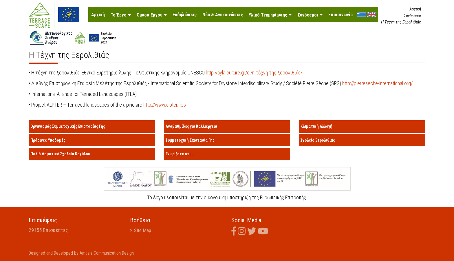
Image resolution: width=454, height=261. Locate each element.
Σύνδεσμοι (307, 15)
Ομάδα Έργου (149, 15)
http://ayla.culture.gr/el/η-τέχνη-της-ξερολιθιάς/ (254, 73)
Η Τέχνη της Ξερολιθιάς (401, 22)
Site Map (143, 230)
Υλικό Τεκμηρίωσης (268, 15)
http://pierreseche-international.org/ (378, 83)
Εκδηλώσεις (185, 14)
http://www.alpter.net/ (164, 105)
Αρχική (98, 14)
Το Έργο (119, 15)
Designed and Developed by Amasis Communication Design (82, 252)
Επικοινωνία (340, 14)
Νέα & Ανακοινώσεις (222, 14)
